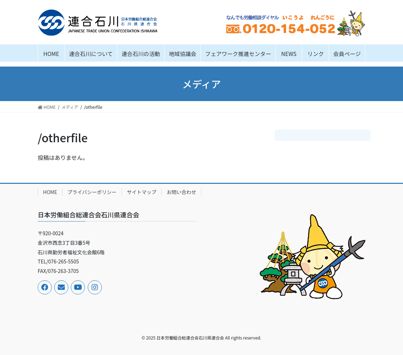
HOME (50, 191)
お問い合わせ (181, 191)
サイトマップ (141, 191)
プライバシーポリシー (92, 191)
